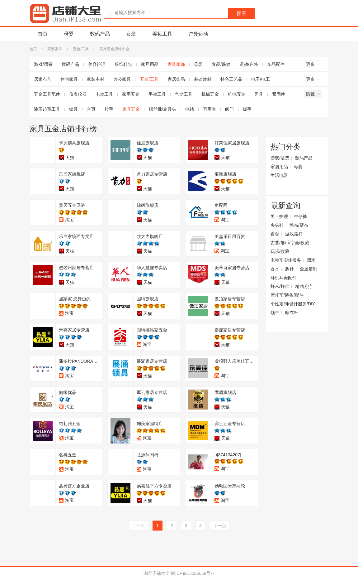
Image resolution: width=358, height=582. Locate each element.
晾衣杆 (291, 312)
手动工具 (157, 94)
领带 (275, 312)
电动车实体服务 (286, 260)
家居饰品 (176, 79)
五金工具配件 (47, 94)
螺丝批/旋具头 (162, 109)
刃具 (258, 94)
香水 (275, 268)
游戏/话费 (43, 64)
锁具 (73, 109)
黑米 (311, 260)
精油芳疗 (304, 286)
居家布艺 (42, 79)
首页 (43, 33)
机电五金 (236, 94)
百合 (275, 233)
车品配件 (276, 64)
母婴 (69, 33)
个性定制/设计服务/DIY (293, 303)
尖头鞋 (277, 225)
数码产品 (100, 33)
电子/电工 (260, 79)
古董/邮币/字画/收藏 (290, 242)
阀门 (229, 109)
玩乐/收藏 (280, 251)
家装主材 (95, 79)
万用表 (209, 109)
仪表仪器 (78, 94)
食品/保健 (221, 64)
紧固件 (278, 94)
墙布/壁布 (299, 225)
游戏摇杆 (294, 233)
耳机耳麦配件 (284, 277)
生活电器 (279, 175)
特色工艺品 (231, 79)
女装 (131, 33)
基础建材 (202, 79)
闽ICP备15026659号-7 (192, 573)
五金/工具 (81, 49)
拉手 (109, 109)
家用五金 (130, 94)
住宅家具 (69, 79)
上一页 (138, 525)
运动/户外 (248, 64)
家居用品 (149, 64)
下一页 (219, 525)
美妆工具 (162, 33)
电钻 (189, 109)
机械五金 (210, 94)
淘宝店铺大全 (157, 573)
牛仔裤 (300, 216)
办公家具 (122, 79)
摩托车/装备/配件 (287, 295)
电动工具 (104, 94)
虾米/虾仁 (280, 286)
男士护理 (279, 216)
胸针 (289, 268)
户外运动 (198, 33)
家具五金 (131, 109)
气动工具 (183, 94)
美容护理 (97, 64)
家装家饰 (54, 49)
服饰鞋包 (123, 64)
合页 (91, 109)
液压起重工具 (47, 109)
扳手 (247, 109)
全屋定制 (308, 268)
